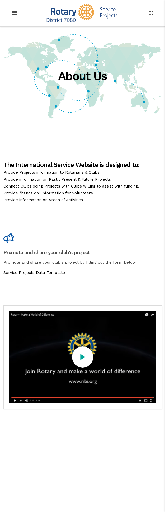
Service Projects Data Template (34, 272)
